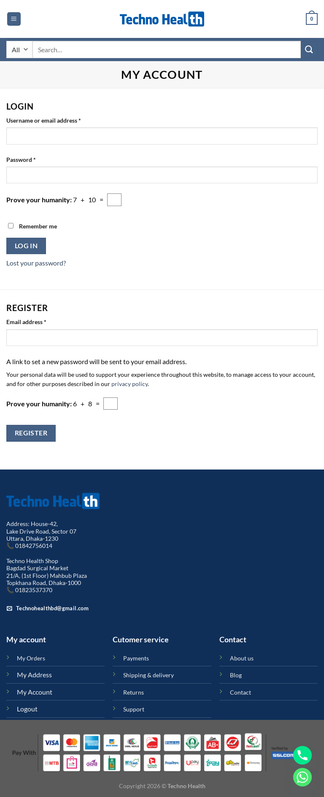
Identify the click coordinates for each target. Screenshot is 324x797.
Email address (38, 321)
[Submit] (309, 49)
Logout (27, 709)
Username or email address (55, 119)
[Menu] (14, 19)
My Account (34, 692)
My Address (34, 675)
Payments (136, 658)
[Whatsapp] (302, 777)
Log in (26, 246)
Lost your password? (36, 263)
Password (32, 159)
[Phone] (302, 755)
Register (31, 433)
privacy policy (129, 384)
